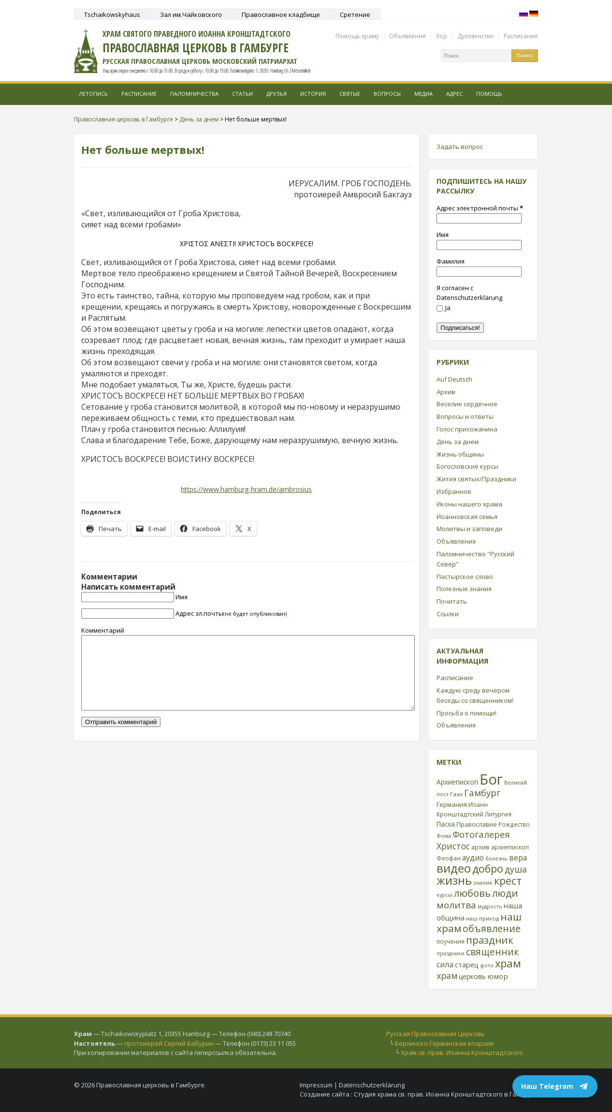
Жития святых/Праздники (476, 478)
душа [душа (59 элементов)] (516, 869)
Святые (349, 93)
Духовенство (475, 36)
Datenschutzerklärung (372, 1085)
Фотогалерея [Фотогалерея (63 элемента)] (481, 834)
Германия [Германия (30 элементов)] (452, 804)
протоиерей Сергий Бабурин (169, 1043)
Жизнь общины (460, 454)
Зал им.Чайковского (191, 14)
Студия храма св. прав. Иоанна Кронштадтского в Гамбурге (446, 1094)
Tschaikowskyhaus (112, 14)
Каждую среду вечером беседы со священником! (475, 695)
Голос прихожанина (467, 429)
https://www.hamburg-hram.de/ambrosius (246, 489)
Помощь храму (357, 36)
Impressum (316, 1085)
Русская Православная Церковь (435, 1033)
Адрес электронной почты (480, 208)
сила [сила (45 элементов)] (445, 964)
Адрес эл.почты (231, 613)
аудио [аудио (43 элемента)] (473, 857)
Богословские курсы (467, 466)
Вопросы (387, 93)
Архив (446, 391)
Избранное (454, 491)
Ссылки (448, 613)
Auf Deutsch (454, 379)
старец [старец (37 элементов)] (467, 964)
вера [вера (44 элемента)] (518, 857)
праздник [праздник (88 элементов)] (489, 940)
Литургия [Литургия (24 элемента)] (498, 814)
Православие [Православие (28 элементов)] (476, 824)
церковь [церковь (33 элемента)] (472, 976)
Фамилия (451, 261)
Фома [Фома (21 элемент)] (444, 835)
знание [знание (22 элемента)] (483, 882)
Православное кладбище (281, 14)
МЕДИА (423, 93)
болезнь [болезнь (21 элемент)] (496, 858)
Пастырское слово (465, 576)
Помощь (489, 93)
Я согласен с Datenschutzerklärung (469, 292)
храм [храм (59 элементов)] (447, 975)
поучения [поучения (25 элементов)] (451, 941)
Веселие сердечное (467, 404)
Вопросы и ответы (465, 416)
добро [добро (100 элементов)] (487, 868)
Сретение (355, 14)
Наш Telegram (555, 1086)
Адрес (454, 93)
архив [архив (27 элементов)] (480, 847)
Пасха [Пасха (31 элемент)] (446, 824)
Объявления (407, 36)
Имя (181, 597)
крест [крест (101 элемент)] (508, 881)
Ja (444, 307)
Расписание (521, 36)
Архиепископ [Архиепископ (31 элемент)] (457, 781)
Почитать (452, 601)
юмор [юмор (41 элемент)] (497, 976)
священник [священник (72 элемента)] (492, 952)
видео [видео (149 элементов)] (454, 868)
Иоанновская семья (467, 516)
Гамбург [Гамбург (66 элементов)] (482, 792)
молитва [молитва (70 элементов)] (456, 905)
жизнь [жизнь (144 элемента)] (454, 880)
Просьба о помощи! (466, 713)
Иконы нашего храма (469, 504)
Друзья (276, 93)
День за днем (458, 441)
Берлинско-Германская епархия (444, 1043)
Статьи (242, 93)
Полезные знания (464, 588)
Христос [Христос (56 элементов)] (453, 846)
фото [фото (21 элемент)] (487, 965)
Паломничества (194, 93)
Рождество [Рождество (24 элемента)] (514, 824)
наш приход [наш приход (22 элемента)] (482, 918)
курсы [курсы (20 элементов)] (444, 894)
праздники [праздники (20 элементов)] (451, 953)
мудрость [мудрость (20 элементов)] (490, 906)
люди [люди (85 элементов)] (505, 893)
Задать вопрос (460, 146)
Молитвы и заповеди (469, 528)
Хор (441, 36)
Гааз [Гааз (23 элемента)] (456, 794)
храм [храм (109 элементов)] (508, 963)
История (313, 93)
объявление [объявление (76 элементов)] (492, 928)
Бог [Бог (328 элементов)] (491, 779)
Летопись (93, 93)
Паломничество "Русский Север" (475, 558)
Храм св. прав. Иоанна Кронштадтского (462, 1052)
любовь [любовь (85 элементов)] (472, 893)
